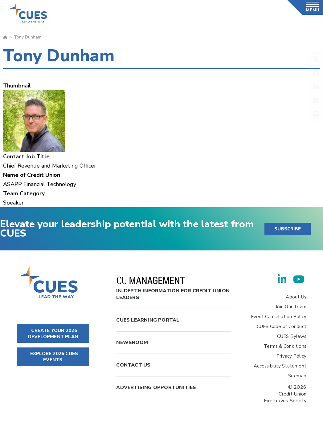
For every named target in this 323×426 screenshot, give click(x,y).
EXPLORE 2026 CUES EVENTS (52, 357)
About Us (296, 297)
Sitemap (297, 376)
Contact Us (133, 365)
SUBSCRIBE (287, 229)
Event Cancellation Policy (278, 317)
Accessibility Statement (280, 366)
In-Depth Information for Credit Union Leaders (173, 289)
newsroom (132, 342)
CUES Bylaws (291, 336)
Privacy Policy (291, 356)
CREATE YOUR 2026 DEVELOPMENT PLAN (53, 333)
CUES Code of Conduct (281, 326)
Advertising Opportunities (156, 387)
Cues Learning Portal (147, 320)
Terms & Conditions (285, 346)
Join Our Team (291, 307)
